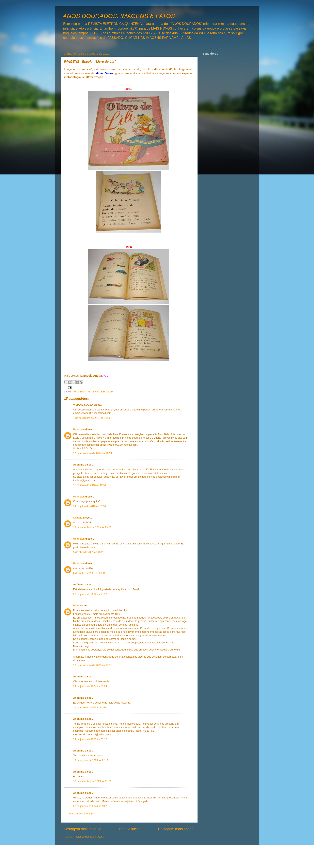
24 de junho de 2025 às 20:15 (90, 739)
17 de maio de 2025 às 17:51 (89, 707)
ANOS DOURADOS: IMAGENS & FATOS (119, 16)
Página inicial (129, 829)
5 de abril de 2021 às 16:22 (88, 552)
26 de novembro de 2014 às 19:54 (92, 453)
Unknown (79, 429)
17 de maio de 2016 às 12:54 (89, 485)
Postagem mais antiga (175, 829)
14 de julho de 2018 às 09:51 (89, 506)
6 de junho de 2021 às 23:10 (89, 573)
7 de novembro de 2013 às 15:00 (92, 418)
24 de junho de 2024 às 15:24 (90, 686)
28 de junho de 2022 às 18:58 (90, 594)
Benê (76, 605)
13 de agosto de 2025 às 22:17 (90, 760)
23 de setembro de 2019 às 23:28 (92, 527)
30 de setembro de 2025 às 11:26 (92, 781)
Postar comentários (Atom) (89, 836)
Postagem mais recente (82, 829)
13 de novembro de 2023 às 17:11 (92, 665)
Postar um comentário (81, 813)
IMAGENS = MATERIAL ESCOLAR (93, 391)
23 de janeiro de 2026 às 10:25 (90, 806)
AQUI (106, 375)
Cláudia (77, 517)
